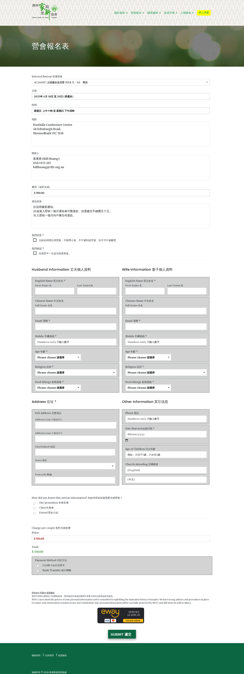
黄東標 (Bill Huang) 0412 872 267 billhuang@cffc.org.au (121, 167)
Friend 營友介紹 (48, 510)
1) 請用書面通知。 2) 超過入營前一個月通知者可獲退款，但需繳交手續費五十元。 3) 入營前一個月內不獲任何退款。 (121, 215)
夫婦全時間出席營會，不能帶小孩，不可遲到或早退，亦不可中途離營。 (78, 239)
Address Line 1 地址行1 (48, 418)
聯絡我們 (36, 653)
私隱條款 (62, 653)
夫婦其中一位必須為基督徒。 (55, 252)
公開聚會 (186, 13)
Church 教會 (46, 505)
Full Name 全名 (44, 304)
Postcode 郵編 (43, 472)
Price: (35, 530)
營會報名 (136, 13)
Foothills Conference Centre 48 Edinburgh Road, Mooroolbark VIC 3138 (121, 133)
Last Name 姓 (85, 284)
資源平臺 (169, 13)
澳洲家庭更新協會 (58, 669)
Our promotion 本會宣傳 (53, 500)
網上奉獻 (204, 12)
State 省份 (41, 458)
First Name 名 (43, 284)
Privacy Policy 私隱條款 (43, 590)
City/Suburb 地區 (45, 445)
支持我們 (49, 653)
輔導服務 (152, 13)
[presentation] (55, 579)
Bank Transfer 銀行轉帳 (56, 567)
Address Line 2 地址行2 (48, 431)
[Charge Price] (121, 536)
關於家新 (119, 13)
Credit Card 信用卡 (53, 563)
